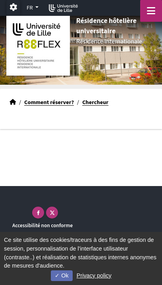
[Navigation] (151, 11)
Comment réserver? (49, 102)
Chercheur (95, 102)
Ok (61, 275)
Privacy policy (94, 275)
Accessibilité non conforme (42, 225)
